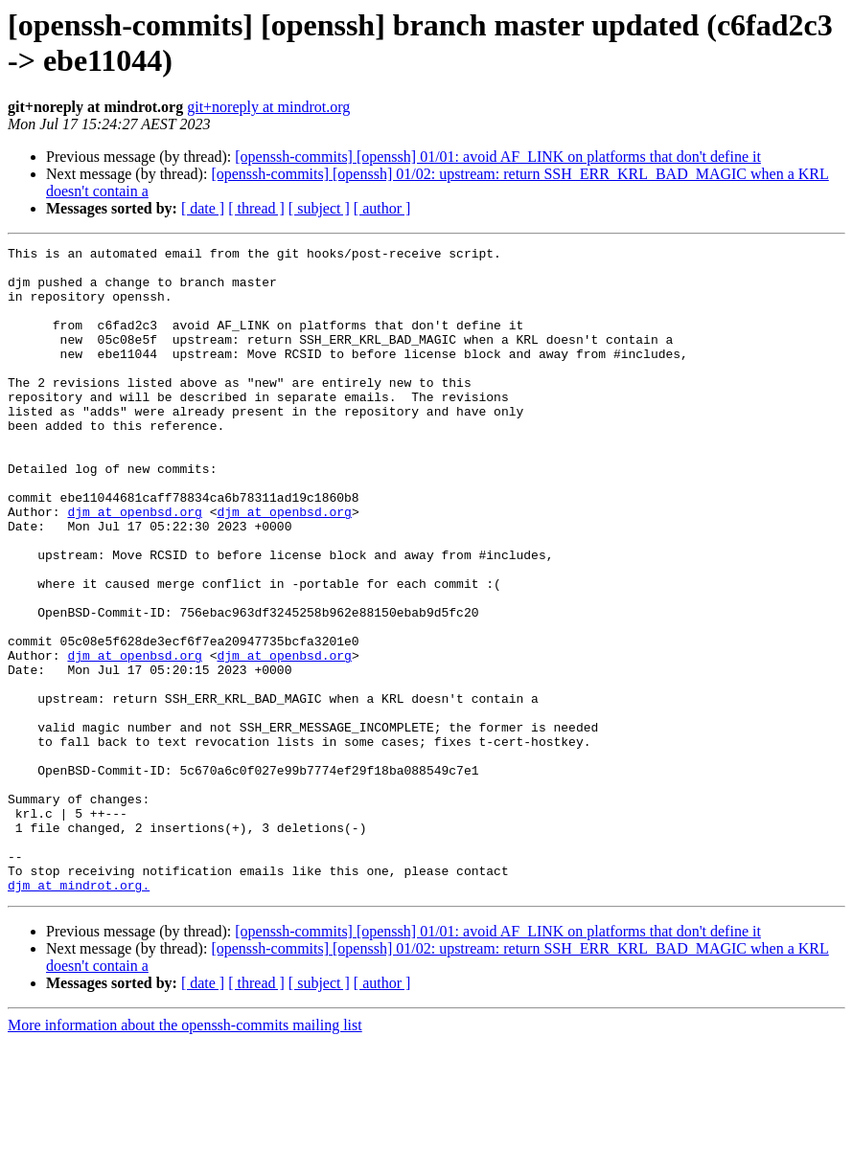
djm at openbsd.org (134, 565)
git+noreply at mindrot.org (268, 107)
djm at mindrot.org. (79, 1014)
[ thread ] (256, 208)
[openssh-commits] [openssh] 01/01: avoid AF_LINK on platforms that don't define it (498, 156)
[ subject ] (319, 208)
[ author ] (382, 208)
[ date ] (202, 208)
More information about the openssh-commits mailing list (185, 1154)
